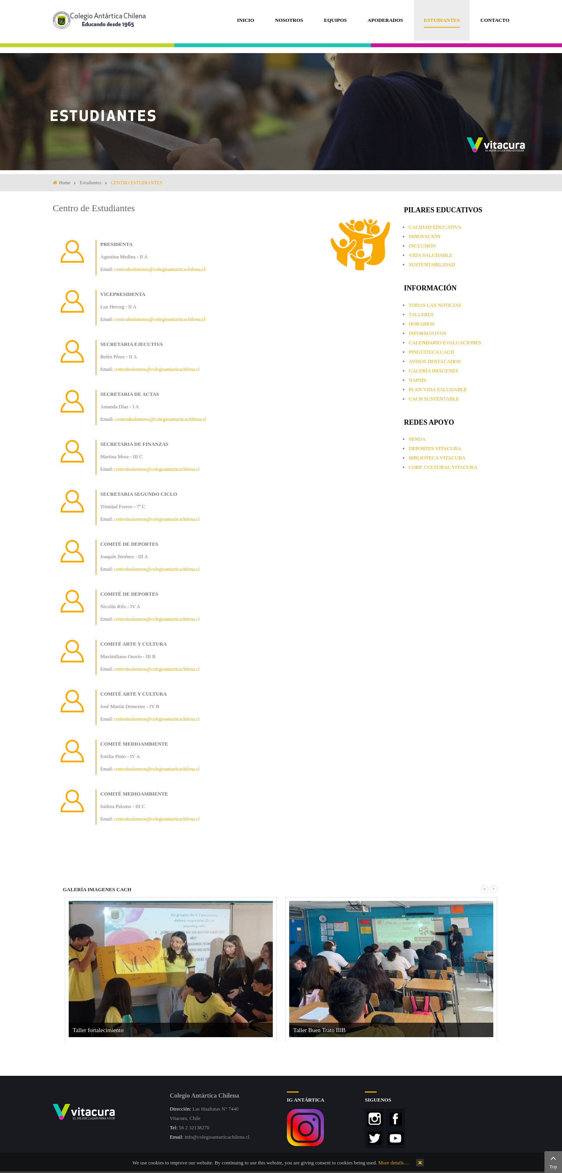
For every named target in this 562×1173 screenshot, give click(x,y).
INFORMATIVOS (427, 333)
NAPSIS (417, 380)
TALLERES (421, 314)
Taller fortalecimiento (98, 1030)
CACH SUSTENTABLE (434, 399)
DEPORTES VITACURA (435, 448)
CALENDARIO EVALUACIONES (445, 342)
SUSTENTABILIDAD (432, 264)
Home (64, 182)
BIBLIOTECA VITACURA (437, 458)
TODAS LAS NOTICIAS (435, 305)
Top (553, 1161)
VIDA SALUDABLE (430, 255)
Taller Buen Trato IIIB (319, 1030)
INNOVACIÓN (424, 236)
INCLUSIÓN (422, 246)
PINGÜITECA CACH (431, 352)
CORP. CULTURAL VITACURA (443, 467)
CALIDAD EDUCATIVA (435, 227)
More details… (393, 1163)
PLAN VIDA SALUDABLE (438, 389)
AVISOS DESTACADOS (435, 361)
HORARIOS (421, 324)
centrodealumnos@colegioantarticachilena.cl (159, 269)
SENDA (417, 439)
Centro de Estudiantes (94, 208)
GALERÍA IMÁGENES (433, 371)
